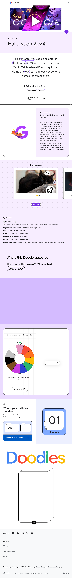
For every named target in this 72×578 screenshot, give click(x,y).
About (5, 556)
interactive (27, 58)
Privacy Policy (40, 567)
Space (41, 91)
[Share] (66, 32)
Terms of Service (53, 567)
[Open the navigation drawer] (3, 3)
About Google (18, 573)
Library (5, 546)
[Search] (68, 3)
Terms (46, 573)
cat (27, 71)
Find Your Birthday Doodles (17, 438)
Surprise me (19, 389)
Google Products (30, 573)
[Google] (6, 573)
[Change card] (34, 522)
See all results (52, 363)
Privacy (40, 573)
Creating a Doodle (9, 551)
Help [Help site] (66, 573)
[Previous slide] (34, 204)
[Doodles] (36, 457)
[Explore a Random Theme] (36, 98)
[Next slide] (38, 204)
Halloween (19, 63)
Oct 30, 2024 (16, 268)
